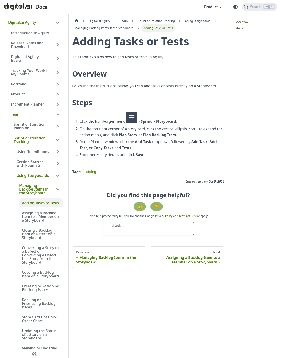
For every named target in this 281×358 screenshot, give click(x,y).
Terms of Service (189, 216)
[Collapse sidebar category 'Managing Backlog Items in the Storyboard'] (58, 189)
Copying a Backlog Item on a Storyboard (40, 274)
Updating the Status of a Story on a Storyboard (39, 334)
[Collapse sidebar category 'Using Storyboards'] (58, 175)
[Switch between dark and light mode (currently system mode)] (235, 7)
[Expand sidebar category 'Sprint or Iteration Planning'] (58, 126)
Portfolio (18, 84)
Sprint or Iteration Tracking (29, 139)
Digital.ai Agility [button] (22, 22)
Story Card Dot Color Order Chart (39, 319)
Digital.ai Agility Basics (25, 58)
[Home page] (76, 20)
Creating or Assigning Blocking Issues (40, 288)
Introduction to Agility (30, 32)
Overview (242, 21)
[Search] (259, 7)
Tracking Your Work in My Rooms (30, 72)
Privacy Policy (164, 216)
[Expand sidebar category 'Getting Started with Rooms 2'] (58, 163)
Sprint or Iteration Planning (29, 126)
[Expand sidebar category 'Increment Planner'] (58, 104)
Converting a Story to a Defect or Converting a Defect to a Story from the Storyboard (40, 255)
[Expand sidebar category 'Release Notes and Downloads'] (58, 44)
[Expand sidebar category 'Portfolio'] (58, 84)
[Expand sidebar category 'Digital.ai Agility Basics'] (58, 58)
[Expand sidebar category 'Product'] (58, 94)
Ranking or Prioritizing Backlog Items (39, 303)
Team (16, 114)
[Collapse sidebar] (34, 353)
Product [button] (211, 6)
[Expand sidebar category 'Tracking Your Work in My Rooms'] (58, 72)
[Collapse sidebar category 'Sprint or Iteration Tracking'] (58, 139)
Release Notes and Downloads (27, 44)
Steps (239, 28)
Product (18, 94)
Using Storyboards (32, 175)
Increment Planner (27, 104)
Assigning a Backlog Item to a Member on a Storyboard (40, 216)
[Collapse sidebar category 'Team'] (58, 114)
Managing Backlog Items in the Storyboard (34, 189)
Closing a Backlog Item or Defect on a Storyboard (38, 234)
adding (90, 172)
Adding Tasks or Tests (40, 202)
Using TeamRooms (32, 151)
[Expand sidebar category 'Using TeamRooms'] (58, 151)
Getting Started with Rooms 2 (30, 163)
